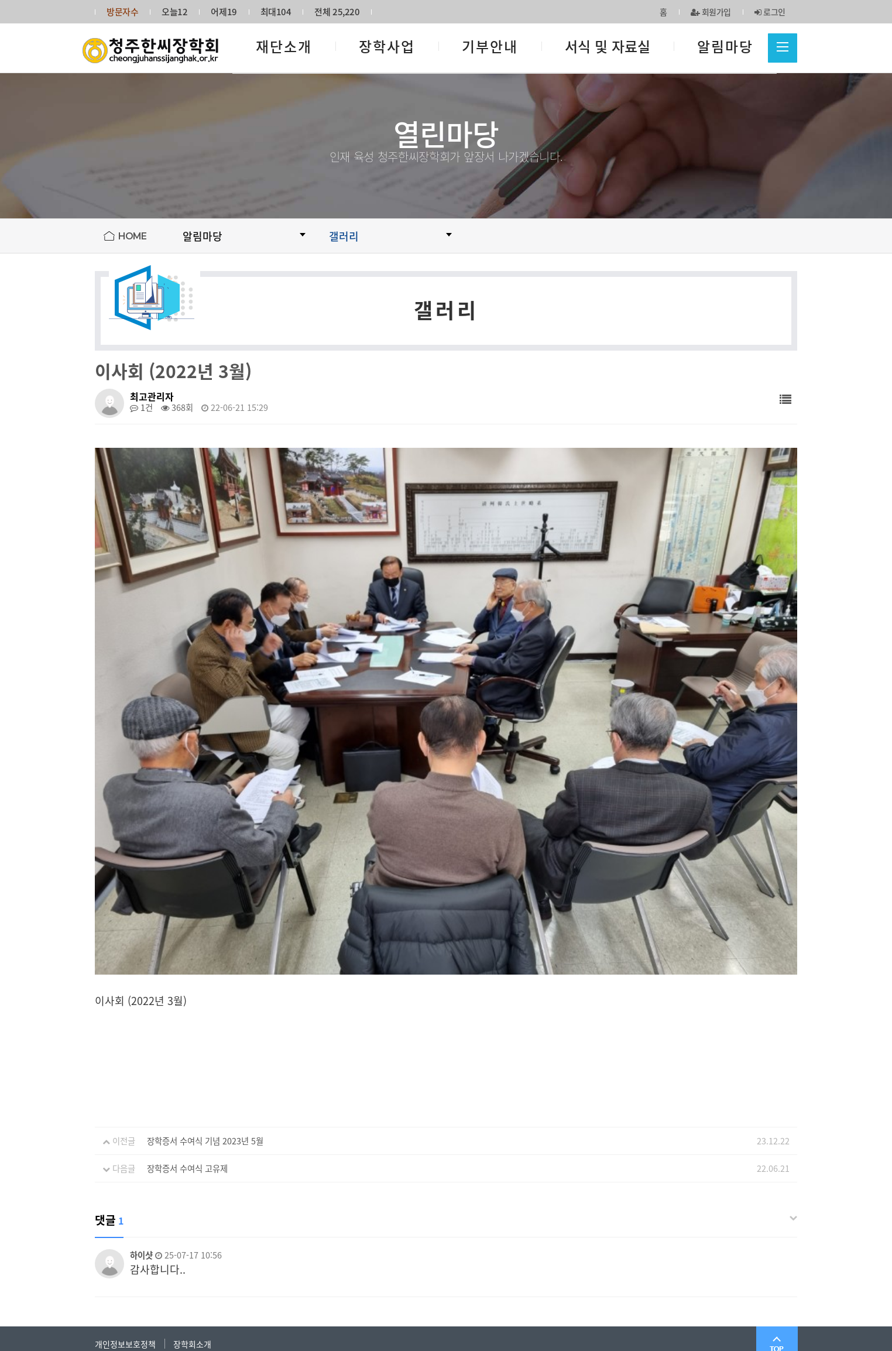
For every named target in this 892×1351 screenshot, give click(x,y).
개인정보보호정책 (125, 1190)
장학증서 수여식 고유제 (187, 1015)
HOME (132, 236)
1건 (141, 407)
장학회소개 (192, 1190)
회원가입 (711, 12)
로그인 (769, 12)
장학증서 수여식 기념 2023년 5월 (205, 987)
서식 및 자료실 (607, 46)
